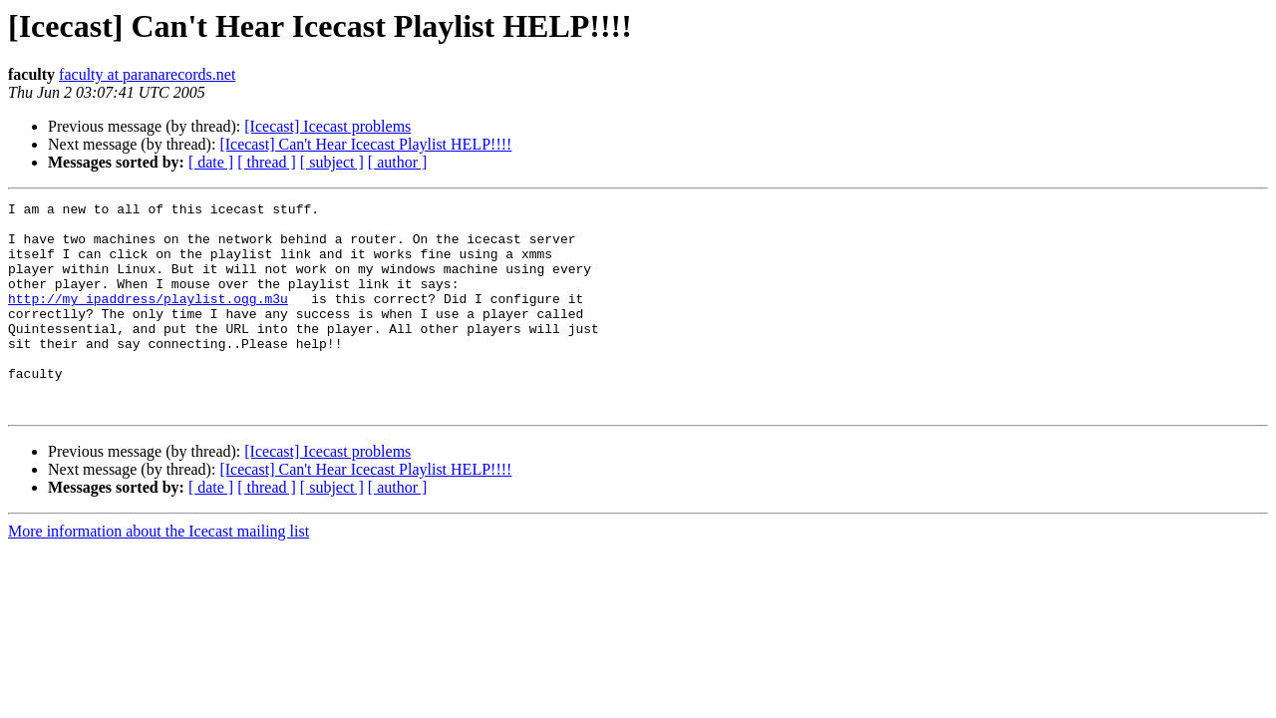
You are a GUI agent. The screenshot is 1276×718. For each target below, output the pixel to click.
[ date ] (210, 162)
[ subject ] (332, 162)
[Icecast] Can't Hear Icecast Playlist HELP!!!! (365, 144)
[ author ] (398, 162)
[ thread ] (266, 162)
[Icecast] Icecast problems (327, 126)
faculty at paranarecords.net (147, 74)
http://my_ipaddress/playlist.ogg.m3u (148, 319)
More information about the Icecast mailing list (158, 572)
